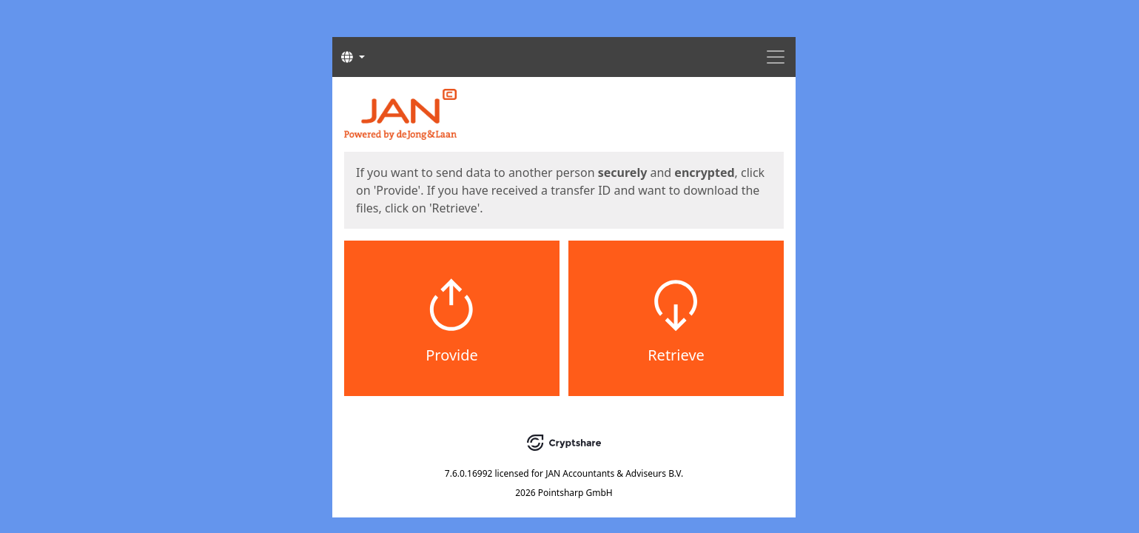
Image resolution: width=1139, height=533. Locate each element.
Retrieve (676, 355)
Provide (452, 355)
